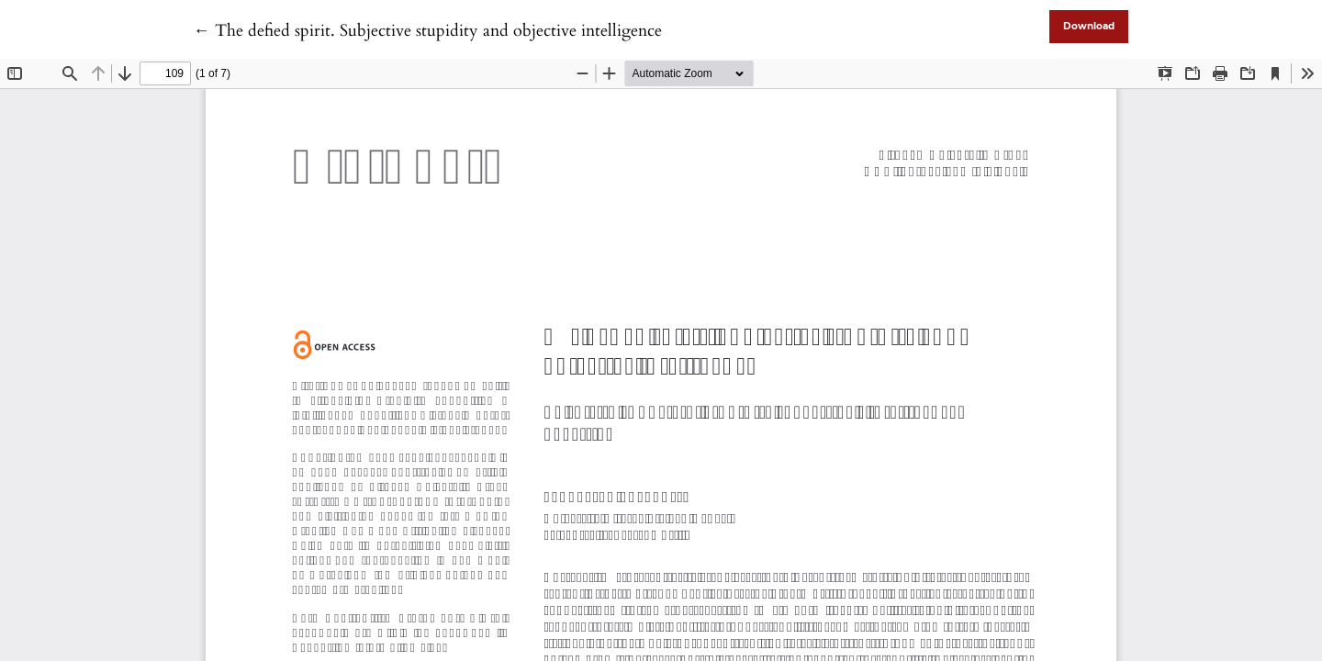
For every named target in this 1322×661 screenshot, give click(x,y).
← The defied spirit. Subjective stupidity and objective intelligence (428, 30)
